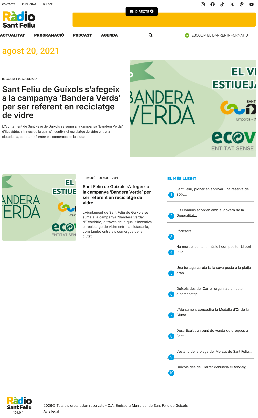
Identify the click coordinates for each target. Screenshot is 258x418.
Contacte (8, 4)
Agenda (109, 35)
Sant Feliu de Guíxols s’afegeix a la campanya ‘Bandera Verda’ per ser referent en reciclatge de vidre (61, 102)
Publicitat (29, 4)
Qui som (48, 4)
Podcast (82, 35)
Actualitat (12, 35)
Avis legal (51, 411)
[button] (150, 35)
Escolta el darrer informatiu (218, 35)
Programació (49, 35)
